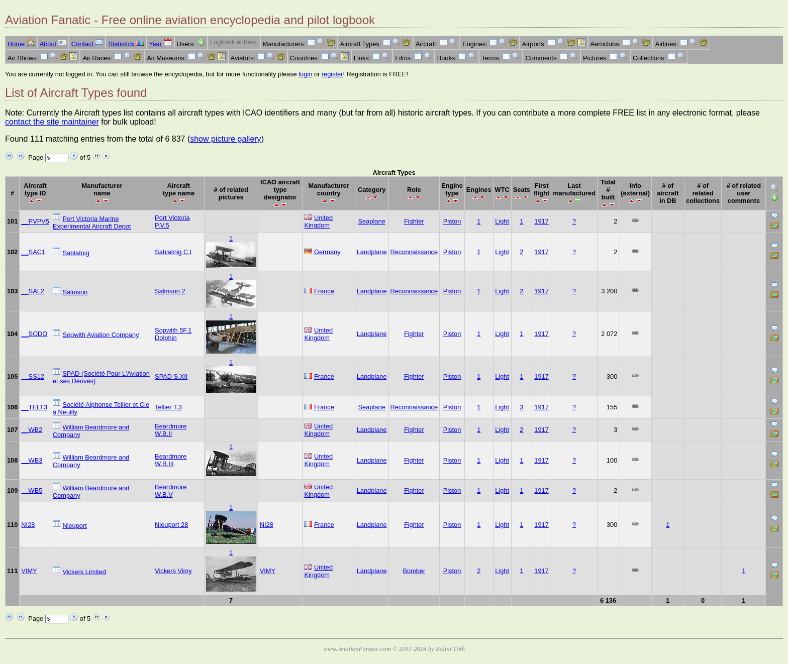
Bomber (414, 571)
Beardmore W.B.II (170, 429)
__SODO (34, 334)
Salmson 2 (170, 291)
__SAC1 (33, 252)
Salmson (74, 292)
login (305, 74)
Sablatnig (75, 253)
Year (160, 44)
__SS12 (32, 376)
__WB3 (31, 460)
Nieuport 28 (171, 524)
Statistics (126, 44)
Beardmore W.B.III (170, 460)
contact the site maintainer (52, 122)
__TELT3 (34, 407)
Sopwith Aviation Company (100, 335)
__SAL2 (32, 291)
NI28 (28, 524)
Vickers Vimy (173, 571)
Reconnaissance (414, 252)
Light (502, 221)
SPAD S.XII (171, 376)
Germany (327, 252)
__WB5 (31, 490)
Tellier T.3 (168, 407)
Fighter (414, 221)
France (324, 291)
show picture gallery (225, 139)
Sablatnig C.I (173, 252)
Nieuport (74, 525)
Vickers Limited (84, 572)
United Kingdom (318, 221)
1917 (541, 221)
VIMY (29, 571)
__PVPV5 (35, 221)
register (332, 74)
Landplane (372, 252)
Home (21, 44)
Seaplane (371, 221)
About (53, 44)
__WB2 (31, 429)
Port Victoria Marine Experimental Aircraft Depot (92, 222)
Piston (452, 221)
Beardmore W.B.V (170, 490)
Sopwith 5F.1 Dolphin (173, 334)
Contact (87, 44)
